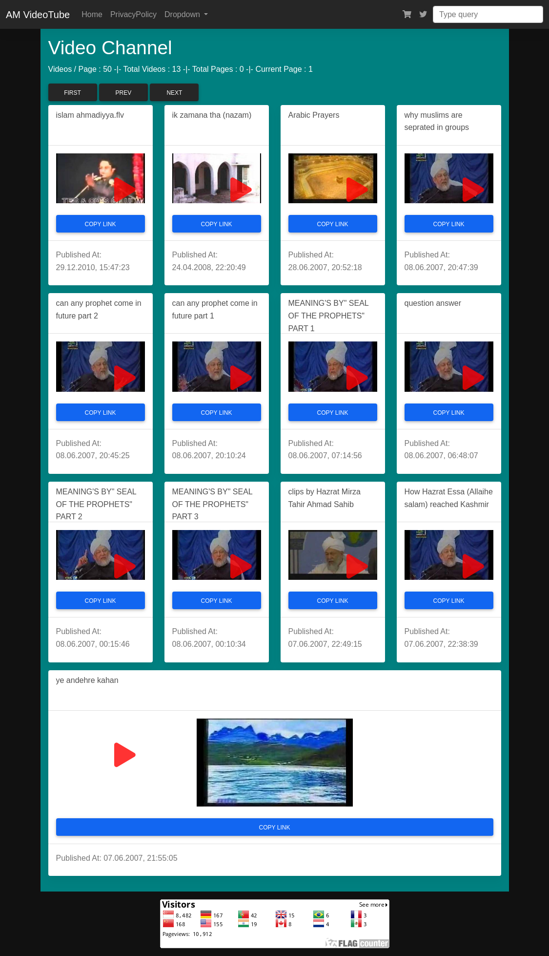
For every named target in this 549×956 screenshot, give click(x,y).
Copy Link (100, 224)
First (72, 92)
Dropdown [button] (183, 14)
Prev (124, 92)
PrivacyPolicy (133, 14)
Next (174, 92)
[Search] (488, 14)
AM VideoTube (38, 14)
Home (91, 14)
